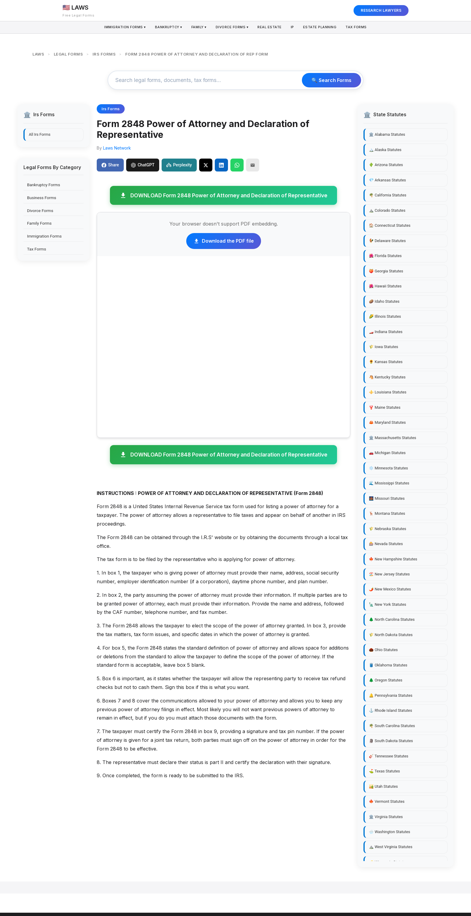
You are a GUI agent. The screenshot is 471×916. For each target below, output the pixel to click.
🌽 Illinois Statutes (385, 316)
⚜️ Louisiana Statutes (387, 392)
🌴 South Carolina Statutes (392, 725)
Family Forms (39, 223)
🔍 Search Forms (331, 80)
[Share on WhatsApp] (237, 165)
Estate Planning (321, 27)
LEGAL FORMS (68, 54)
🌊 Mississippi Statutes (389, 483)
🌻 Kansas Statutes (386, 361)
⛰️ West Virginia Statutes (390, 847)
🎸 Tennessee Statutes (388, 756)
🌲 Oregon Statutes (385, 680)
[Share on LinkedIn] (221, 165)
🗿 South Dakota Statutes (391, 741)
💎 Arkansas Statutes (387, 180)
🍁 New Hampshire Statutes (393, 559)
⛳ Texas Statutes (384, 771)
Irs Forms (111, 109)
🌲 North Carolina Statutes (392, 619)
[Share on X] (205, 165)
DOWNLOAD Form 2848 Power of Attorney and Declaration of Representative (223, 195)
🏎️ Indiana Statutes (386, 331)
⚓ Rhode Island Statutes (390, 710)
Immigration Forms (44, 236)
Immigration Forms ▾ (123, 27)
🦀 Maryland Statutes (387, 422)
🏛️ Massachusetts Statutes (392, 437)
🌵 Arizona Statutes (386, 164)
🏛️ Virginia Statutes (386, 816)
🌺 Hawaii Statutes (385, 286)
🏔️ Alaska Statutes (385, 149)
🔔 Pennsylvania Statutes (390, 695)
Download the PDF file (223, 241)
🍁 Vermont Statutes (387, 801)
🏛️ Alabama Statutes (387, 134)
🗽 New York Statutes (387, 604)
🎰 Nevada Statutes (386, 543)
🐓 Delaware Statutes (387, 240)
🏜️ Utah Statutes (383, 786)
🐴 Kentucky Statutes (387, 377)
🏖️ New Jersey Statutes (389, 574)
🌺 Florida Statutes (385, 255)
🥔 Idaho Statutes (384, 301)
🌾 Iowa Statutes (383, 346)
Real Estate (270, 27)
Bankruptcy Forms (43, 184)
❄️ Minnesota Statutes (388, 468)
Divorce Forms (40, 210)
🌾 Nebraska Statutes (387, 528)
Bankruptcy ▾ (167, 27)
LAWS (38, 54)
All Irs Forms (39, 134)
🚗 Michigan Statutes (387, 452)
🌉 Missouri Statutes (387, 498)
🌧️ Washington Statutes (389, 832)
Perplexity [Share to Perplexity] (179, 164)
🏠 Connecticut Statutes (389, 225)
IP (293, 27)
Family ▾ (198, 27)
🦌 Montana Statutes (387, 513)
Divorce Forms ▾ (231, 27)
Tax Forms (358, 27)
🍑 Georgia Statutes (386, 271)
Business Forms (41, 197)
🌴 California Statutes (387, 195)
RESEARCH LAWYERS (381, 10)
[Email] (252, 165)
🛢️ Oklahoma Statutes (388, 665)
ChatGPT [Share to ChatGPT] (142, 164)
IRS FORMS (104, 54)
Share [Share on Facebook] (110, 164)
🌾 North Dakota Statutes (391, 634)
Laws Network (117, 147)
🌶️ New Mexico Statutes (390, 589)
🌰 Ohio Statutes (383, 650)
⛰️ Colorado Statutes (387, 210)
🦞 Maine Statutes (384, 407)
